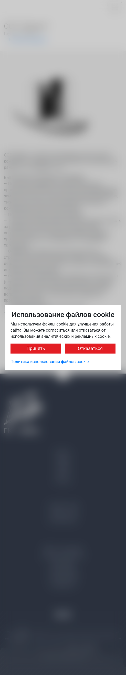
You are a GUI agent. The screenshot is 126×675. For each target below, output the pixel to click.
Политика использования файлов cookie (49, 361)
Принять (36, 348)
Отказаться (90, 348)
